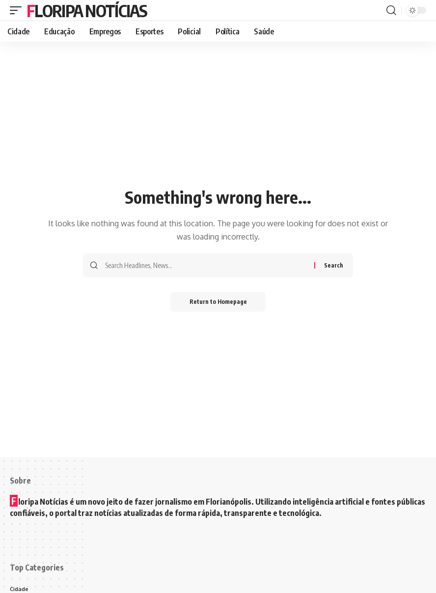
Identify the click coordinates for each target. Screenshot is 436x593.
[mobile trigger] (18, 10)
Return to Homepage (218, 301)
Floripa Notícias (87, 10)
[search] (391, 10)
